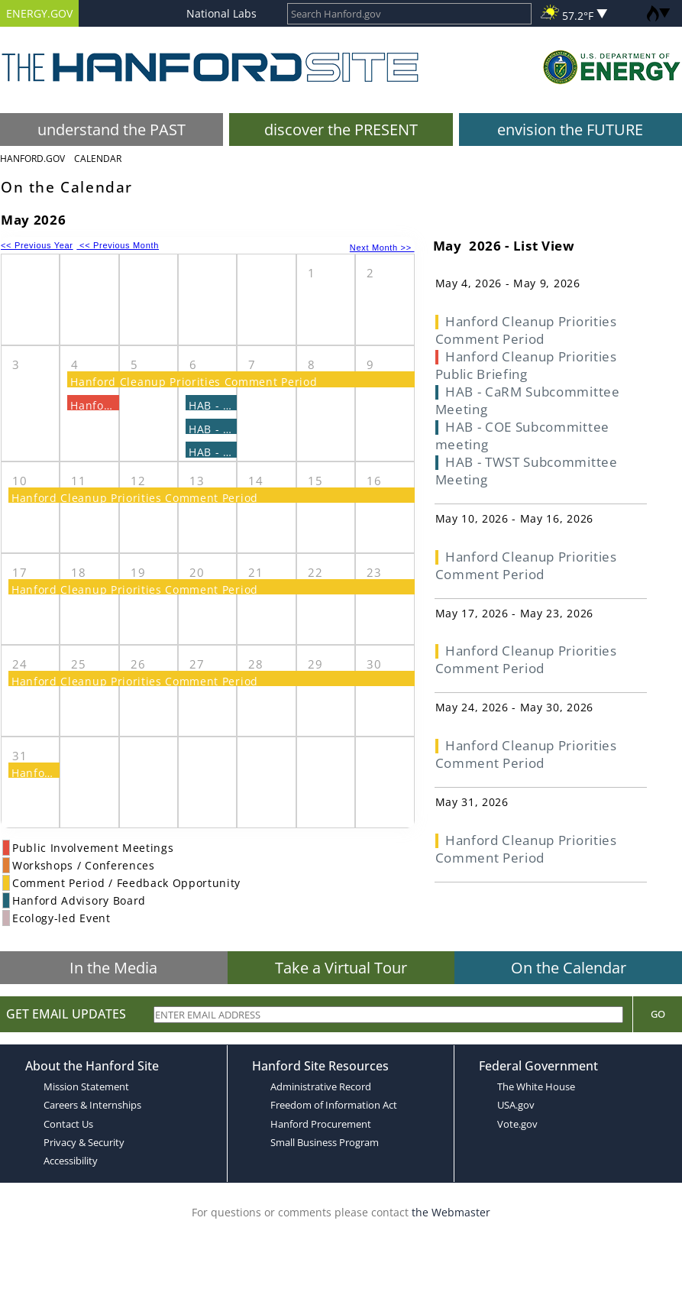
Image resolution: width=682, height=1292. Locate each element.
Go (658, 1014)
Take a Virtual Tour (341, 967)
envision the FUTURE (570, 129)
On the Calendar (568, 967)
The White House (536, 1086)
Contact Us (68, 1124)
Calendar (97, 158)
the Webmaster (451, 1212)
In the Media (113, 967)
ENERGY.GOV (39, 13)
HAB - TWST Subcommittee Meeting (526, 470)
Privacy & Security (84, 1142)
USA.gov (516, 1105)
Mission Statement (86, 1086)
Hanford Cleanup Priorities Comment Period (193, 381)
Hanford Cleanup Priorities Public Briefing (526, 365)
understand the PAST (111, 129)
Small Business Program (324, 1142)
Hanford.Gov (32, 158)
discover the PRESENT (341, 129)
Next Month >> (382, 247)
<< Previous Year (37, 245)
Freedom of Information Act (333, 1105)
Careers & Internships (92, 1105)
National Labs (221, 13)
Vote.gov (517, 1124)
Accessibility (71, 1160)
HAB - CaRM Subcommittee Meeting (527, 400)
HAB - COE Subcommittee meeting (522, 435)
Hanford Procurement (320, 1124)
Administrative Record (320, 1086)
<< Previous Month (117, 245)
